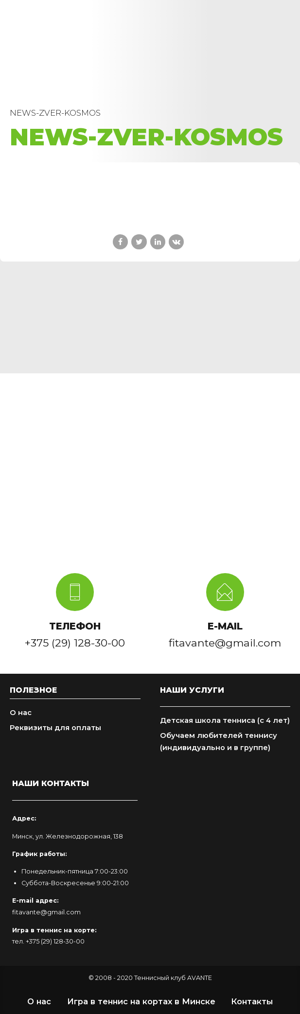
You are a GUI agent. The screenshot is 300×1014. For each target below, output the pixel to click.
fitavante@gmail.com (46, 912)
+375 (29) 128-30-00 (55, 941)
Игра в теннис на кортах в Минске (141, 1001)
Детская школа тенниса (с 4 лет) (225, 720)
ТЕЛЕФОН (75, 626)
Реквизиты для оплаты (55, 727)
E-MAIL (225, 626)
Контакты (252, 1001)
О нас (21, 712)
